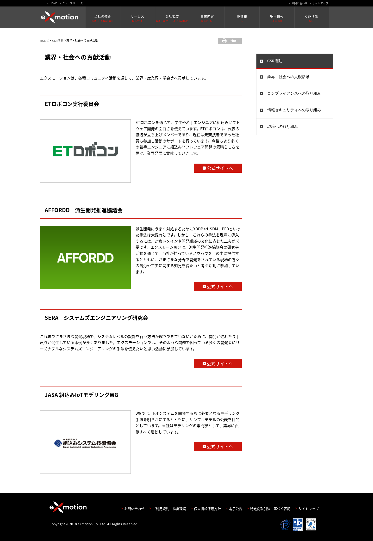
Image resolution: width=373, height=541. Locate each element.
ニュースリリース (72, 3)
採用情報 (277, 18)
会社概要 (172, 18)
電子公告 (235, 508)
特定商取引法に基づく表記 (270, 508)
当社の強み (103, 18)
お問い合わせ (299, 3)
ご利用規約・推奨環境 (169, 508)
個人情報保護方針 (207, 508)
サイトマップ (320, 3)
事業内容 (207, 18)
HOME (53, 3)
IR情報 (242, 18)
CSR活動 (312, 18)
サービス (137, 18)
